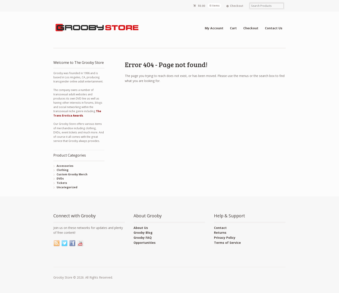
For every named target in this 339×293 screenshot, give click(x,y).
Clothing (62, 170)
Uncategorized (67, 187)
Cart (233, 28)
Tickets (62, 183)
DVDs (60, 178)
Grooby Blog (143, 232)
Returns (220, 232)
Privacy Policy (224, 237)
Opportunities (145, 243)
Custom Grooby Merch (72, 174)
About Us (141, 228)
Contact (220, 228)
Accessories (65, 166)
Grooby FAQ (143, 237)
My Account (214, 28)
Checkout (236, 6)
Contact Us (273, 28)
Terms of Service (227, 243)
